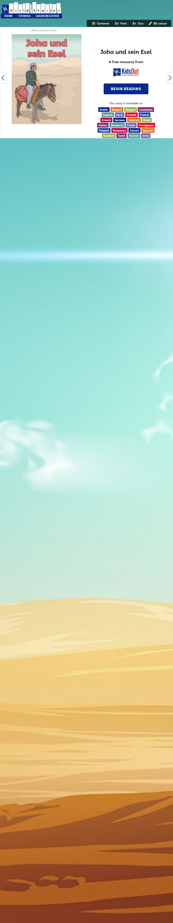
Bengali (117, 110)
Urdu (145, 136)
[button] (3, 77)
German (120, 120)
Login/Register (47, 16)
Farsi (119, 115)
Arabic (104, 110)
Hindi (146, 120)
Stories (25, 16)
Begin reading (126, 89)
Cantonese (146, 110)
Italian (102, 125)
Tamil (121, 136)
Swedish (108, 136)
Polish (131, 125)
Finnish (131, 115)
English (108, 115)
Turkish (134, 136)
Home (8, 16)
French (144, 115)
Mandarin (117, 125)
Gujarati (134, 120)
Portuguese (146, 125)
